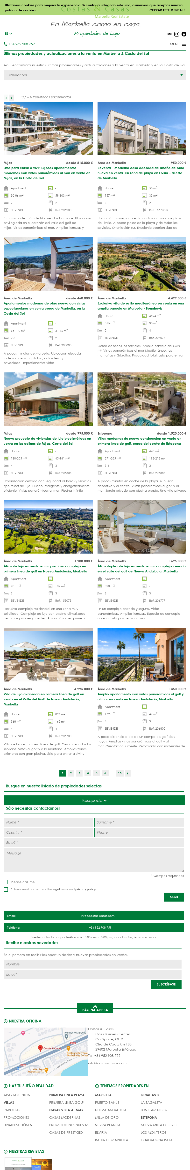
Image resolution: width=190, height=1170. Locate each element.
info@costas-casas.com (107, 1062)
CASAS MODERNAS (64, 1116)
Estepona (149, 1116)
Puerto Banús (107, 1101)
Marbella (103, 1094)
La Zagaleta (151, 1101)
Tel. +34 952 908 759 (104, 1054)
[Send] (174, 897)
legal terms (60, 889)
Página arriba (95, 1007)
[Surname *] (139, 821)
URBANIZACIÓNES (18, 1124)
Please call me (23, 882)
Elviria (101, 1131)
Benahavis (150, 1094)
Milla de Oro (107, 1116)
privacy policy (85, 889)
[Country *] (48, 832)
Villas (9, 1101)
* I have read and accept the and (53, 889)
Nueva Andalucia (111, 1109)
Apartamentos (17, 1094)
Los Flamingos (154, 1109)
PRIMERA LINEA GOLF (66, 1101)
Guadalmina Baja (157, 1139)
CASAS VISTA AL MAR (66, 1109)
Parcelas (12, 1109)
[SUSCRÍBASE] (166, 983)
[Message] (94, 860)
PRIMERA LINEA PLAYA (66, 1094)
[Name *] (48, 821)
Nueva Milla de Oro (158, 1124)
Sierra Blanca (107, 1124)
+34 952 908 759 (19, 44)
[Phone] (139, 832)
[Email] (93, 973)
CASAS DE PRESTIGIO (66, 1131)
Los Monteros (153, 1131)
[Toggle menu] (171, 44)
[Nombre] (93, 963)
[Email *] (94, 842)
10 (120, 773)
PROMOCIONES (16, 1116)
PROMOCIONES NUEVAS (69, 1124)
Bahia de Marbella (111, 1139)
